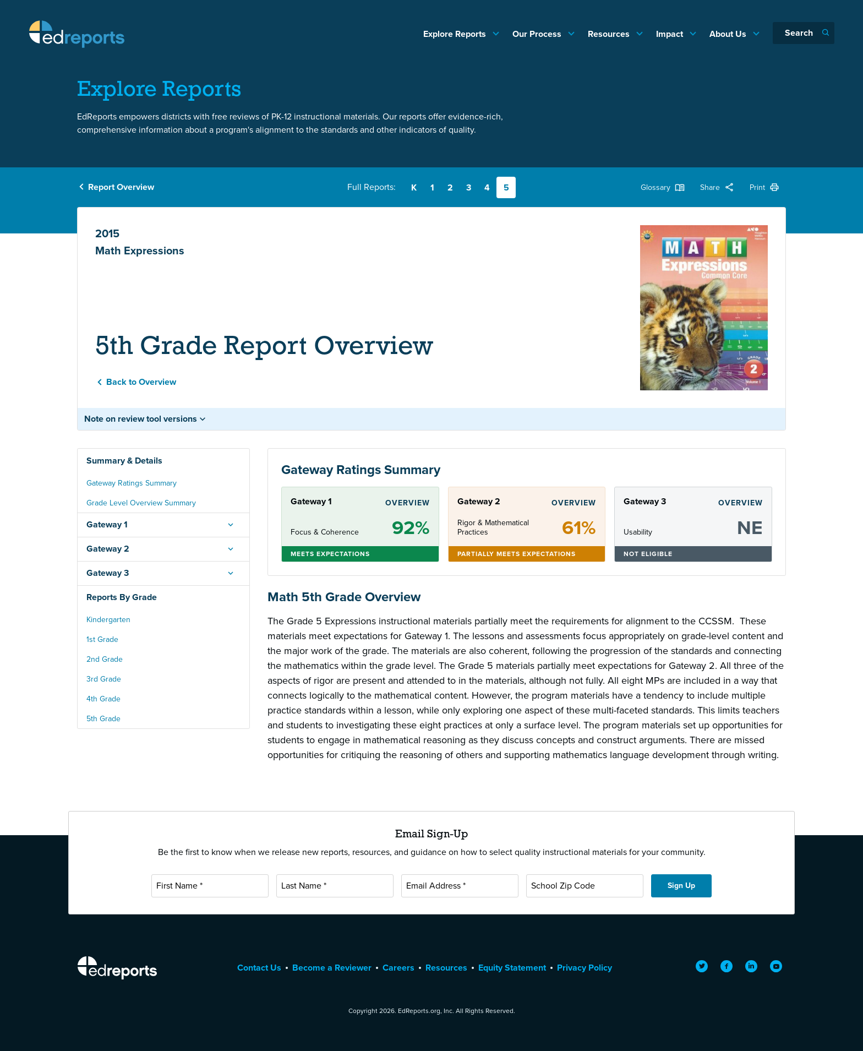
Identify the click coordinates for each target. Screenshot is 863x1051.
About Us (729, 34)
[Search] (803, 33)
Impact (670, 34)
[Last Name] (335, 885)
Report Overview (121, 187)
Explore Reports (455, 34)
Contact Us (259, 967)
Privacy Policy (584, 967)
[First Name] (210, 885)
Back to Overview (141, 382)
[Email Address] (459, 885)
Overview (407, 503)
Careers (398, 967)
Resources (610, 34)
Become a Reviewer (332, 967)
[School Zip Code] (584, 885)
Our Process (538, 34)
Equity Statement (512, 967)
